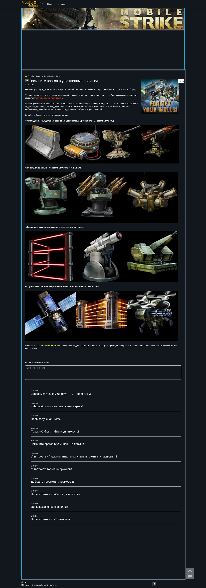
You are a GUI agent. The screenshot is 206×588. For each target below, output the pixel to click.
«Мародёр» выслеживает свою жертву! (57, 406)
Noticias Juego (55, 76)
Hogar (50, 4)
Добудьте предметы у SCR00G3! (52, 481)
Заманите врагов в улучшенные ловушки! (58, 443)
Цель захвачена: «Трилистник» (51, 519)
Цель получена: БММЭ (46, 419)
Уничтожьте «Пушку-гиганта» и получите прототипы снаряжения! (74, 456)
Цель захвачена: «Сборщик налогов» (55, 494)
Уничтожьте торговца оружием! (51, 469)
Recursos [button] (62, 4)
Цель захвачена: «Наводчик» (50, 506)
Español (29, 76)
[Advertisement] (103, 50)
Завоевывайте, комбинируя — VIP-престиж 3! (61, 393)
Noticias (45, 76)
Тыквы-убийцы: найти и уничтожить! (55, 431)
